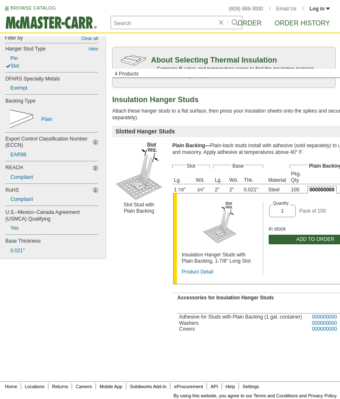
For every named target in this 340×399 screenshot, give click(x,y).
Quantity (281, 203)
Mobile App (111, 386)
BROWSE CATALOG (32, 7)
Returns (60, 386)
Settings (250, 386)
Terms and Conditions (276, 395)
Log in (320, 9)
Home (11, 386)
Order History (302, 23)
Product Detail (197, 272)
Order (249, 23)
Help (230, 386)
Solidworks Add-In (148, 386)
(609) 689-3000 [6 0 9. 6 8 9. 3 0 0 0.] (246, 9)
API (214, 386)
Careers (84, 386)
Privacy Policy (322, 395)
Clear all (89, 38)
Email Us (286, 9)
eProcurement (188, 386)
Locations (35, 386)
